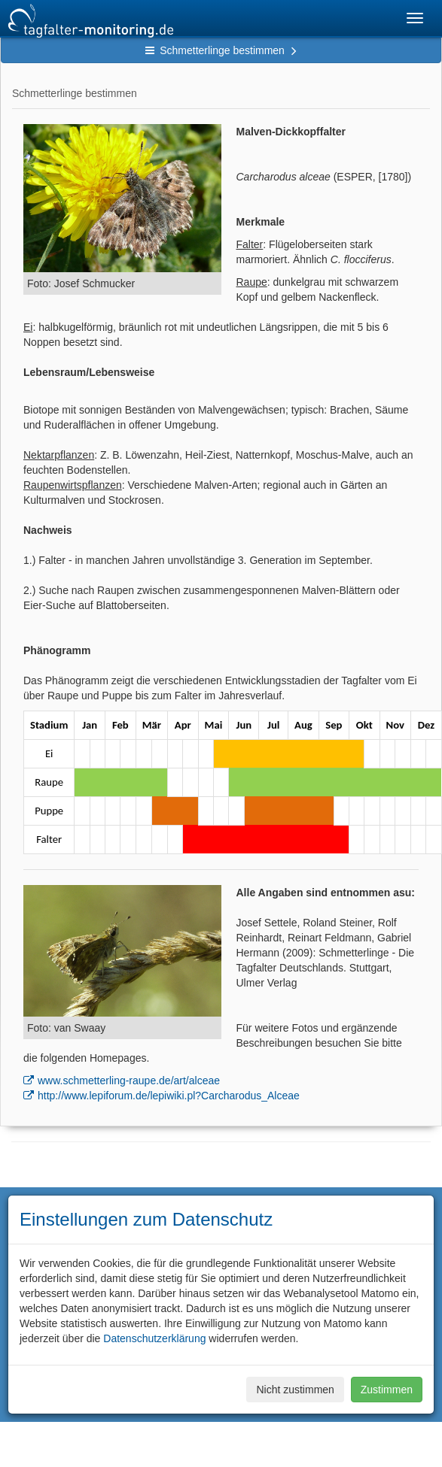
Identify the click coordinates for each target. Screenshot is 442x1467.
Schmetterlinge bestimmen (221, 50)
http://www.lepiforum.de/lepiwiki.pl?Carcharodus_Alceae (169, 1096)
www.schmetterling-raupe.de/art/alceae (129, 1080)
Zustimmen (387, 1390)
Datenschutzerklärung (154, 1338)
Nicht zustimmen (295, 1390)
